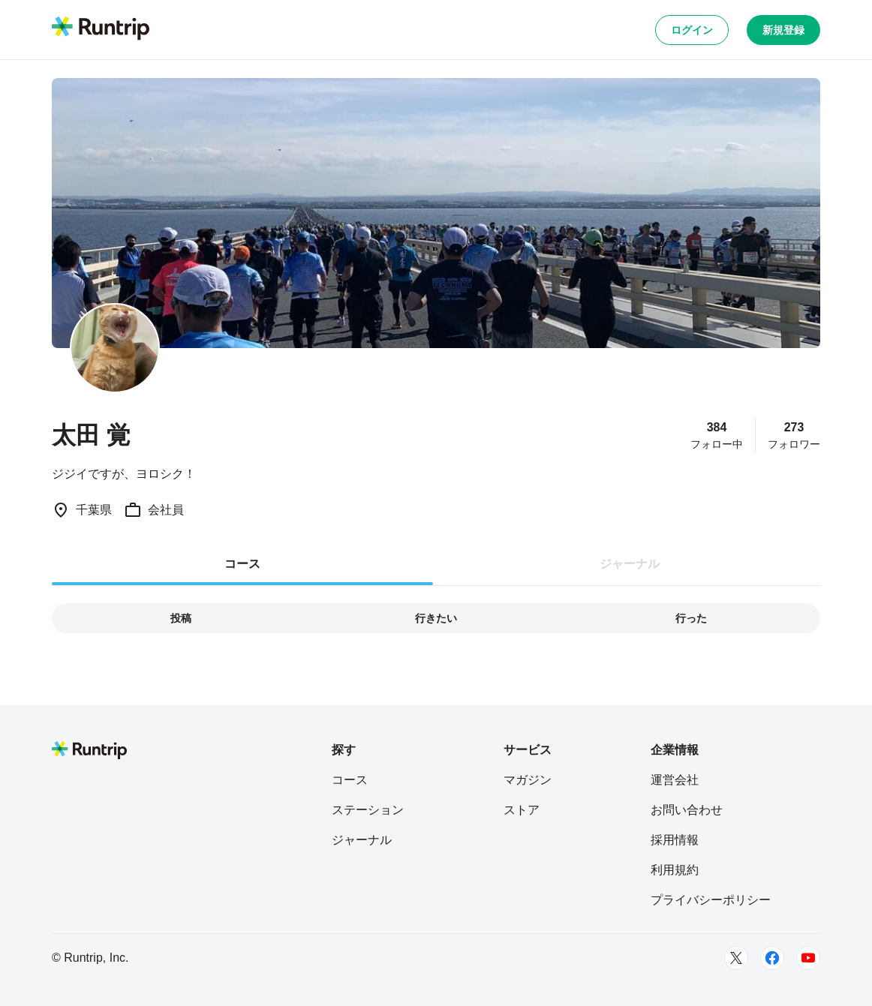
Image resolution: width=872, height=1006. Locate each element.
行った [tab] (691, 618)
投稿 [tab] (180, 618)
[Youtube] (808, 958)
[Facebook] (772, 958)
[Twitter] (736, 958)
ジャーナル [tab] (630, 563)
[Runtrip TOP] (100, 29)
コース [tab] (242, 563)
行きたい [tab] (436, 618)
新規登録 (783, 30)
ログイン (692, 30)
